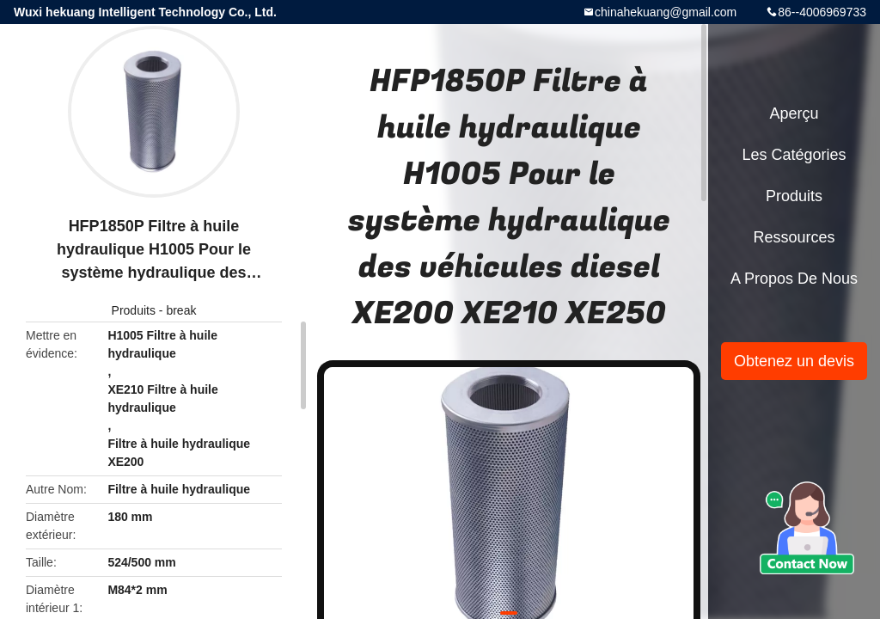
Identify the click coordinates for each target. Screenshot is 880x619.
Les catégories (794, 154)
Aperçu (793, 113)
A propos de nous (794, 278)
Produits (134, 310)
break (181, 310)
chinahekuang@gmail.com (665, 12)
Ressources (793, 237)
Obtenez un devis (794, 361)
